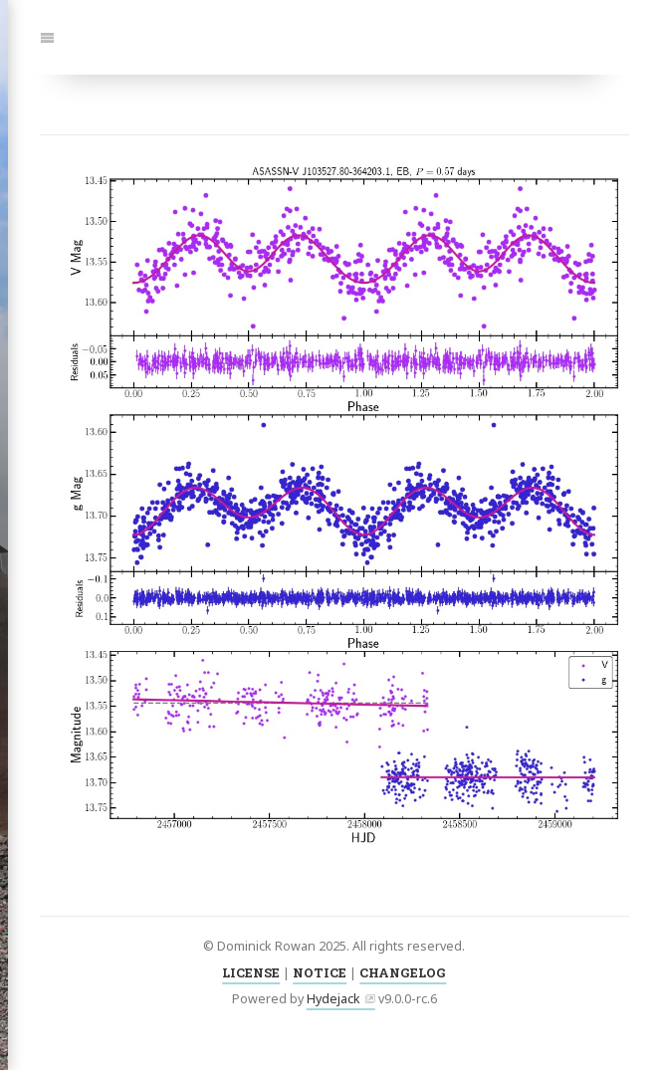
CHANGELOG (402, 972)
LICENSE (251, 972)
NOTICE (319, 972)
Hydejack (333, 998)
